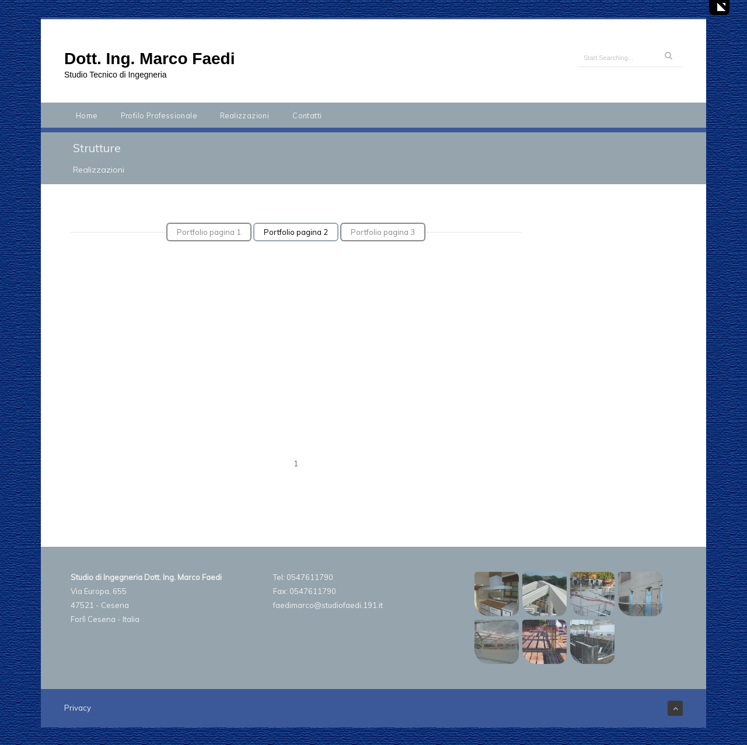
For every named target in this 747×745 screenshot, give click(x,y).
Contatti (307, 115)
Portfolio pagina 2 (296, 232)
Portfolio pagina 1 (209, 232)
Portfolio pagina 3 (383, 232)
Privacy (77, 707)
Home (86, 115)
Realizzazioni (244, 115)
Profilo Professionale (159, 115)
